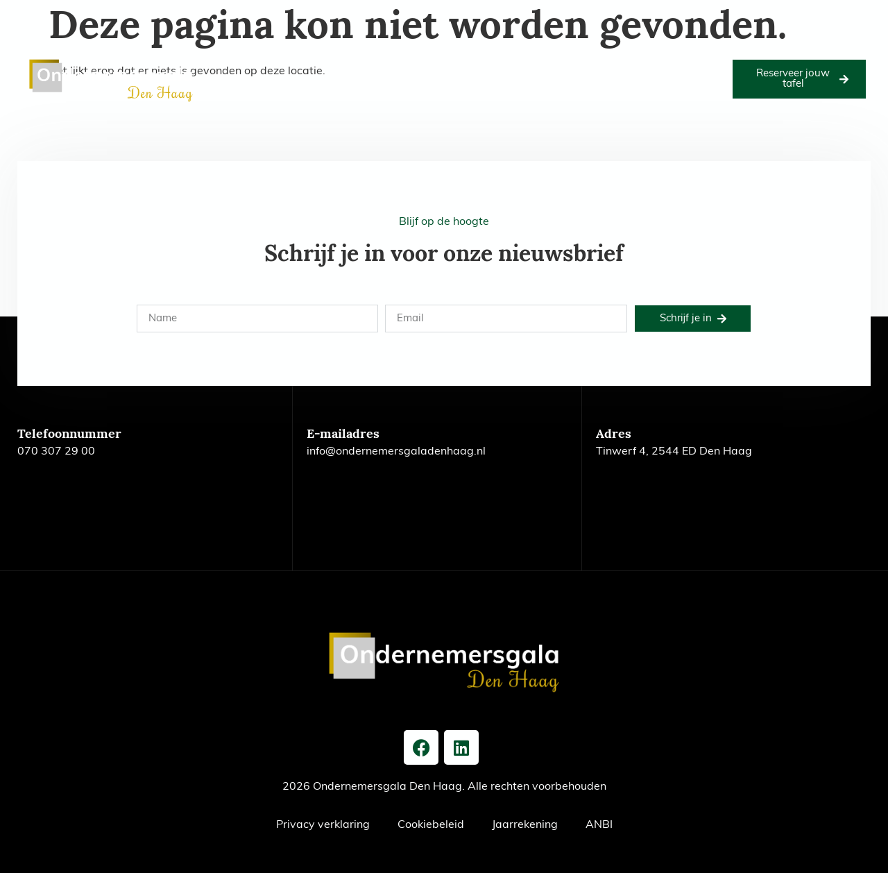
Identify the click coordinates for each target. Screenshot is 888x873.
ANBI (599, 825)
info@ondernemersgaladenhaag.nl (396, 451)
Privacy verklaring (323, 825)
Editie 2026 (286, 63)
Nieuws (442, 95)
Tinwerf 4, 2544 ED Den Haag (674, 451)
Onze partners (512, 63)
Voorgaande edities (601, 63)
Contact (490, 95)
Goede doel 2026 (363, 63)
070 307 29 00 (56, 451)
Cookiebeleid (431, 825)
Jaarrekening (525, 825)
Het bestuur (685, 63)
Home (234, 63)
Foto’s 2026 (440, 63)
